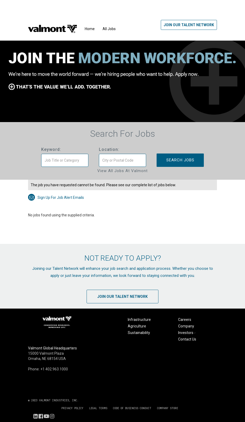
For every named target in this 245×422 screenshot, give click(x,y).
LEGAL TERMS (98, 408)
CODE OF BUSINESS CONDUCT (132, 408)
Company (186, 326)
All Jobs (109, 29)
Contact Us (187, 339)
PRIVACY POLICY (72, 408)
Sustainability (139, 333)
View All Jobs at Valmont (122, 170)
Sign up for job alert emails (56, 197)
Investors (187, 333)
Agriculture (137, 326)
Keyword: (51, 149)
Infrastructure (139, 319)
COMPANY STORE (167, 408)
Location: (109, 149)
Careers (184, 319)
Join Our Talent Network (189, 25)
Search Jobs (180, 160)
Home (90, 29)
